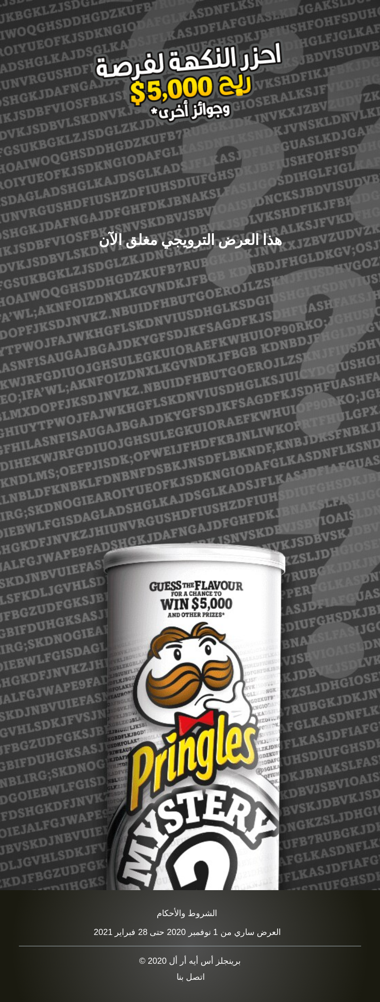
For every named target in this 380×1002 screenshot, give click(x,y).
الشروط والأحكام (187, 913)
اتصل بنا (191, 977)
